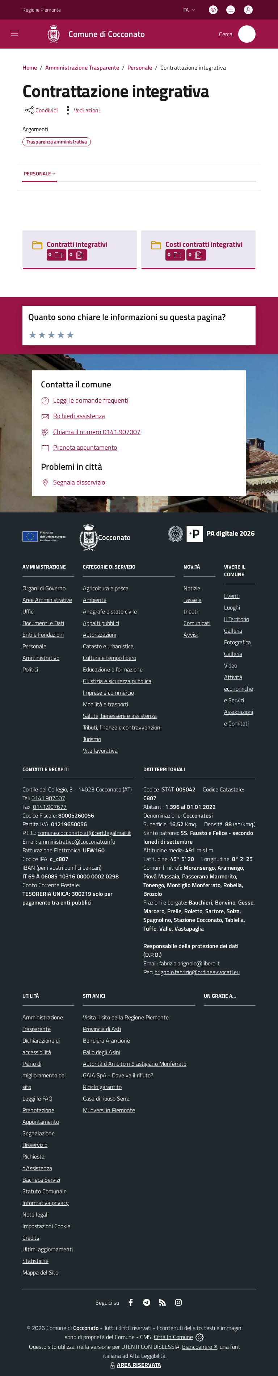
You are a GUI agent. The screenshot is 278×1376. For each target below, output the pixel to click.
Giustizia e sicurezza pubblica (117, 681)
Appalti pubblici (101, 623)
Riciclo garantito (102, 1086)
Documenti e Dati (43, 623)
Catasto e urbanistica (108, 646)
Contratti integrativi (77, 244)
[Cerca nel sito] (247, 34)
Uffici (28, 611)
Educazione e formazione (113, 669)
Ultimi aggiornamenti (47, 1249)
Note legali (35, 1214)
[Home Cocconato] (92, 34)
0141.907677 (50, 806)
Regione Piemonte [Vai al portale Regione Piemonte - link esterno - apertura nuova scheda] (41, 9)
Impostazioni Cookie (46, 1226)
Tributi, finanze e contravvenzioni (122, 727)
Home (29, 67)
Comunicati (197, 623)
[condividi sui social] (40, 110)
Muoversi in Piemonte (109, 1110)
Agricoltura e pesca (106, 588)
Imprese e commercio (108, 692)
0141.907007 (48, 798)
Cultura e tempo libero (109, 657)
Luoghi (232, 607)
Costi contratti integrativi (204, 244)
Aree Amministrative (47, 599)
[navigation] (14, 33)
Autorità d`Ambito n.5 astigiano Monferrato (134, 1063)
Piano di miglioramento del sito (44, 1075)
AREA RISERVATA (134, 1364)
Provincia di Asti (102, 1028)
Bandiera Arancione (106, 1040)
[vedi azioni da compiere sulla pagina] (81, 110)
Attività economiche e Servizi (238, 688)
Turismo (92, 739)
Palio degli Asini (101, 1052)
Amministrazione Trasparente (82, 67)
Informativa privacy (45, 1202)
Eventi (232, 595)
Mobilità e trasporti (105, 704)
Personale (139, 67)
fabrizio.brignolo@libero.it (189, 963)
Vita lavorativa (100, 750)
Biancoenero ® (199, 1346)
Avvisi (191, 634)
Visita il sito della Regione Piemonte (126, 1017)
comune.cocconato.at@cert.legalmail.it (84, 832)
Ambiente (94, 599)
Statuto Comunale (44, 1191)
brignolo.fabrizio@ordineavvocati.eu (197, 972)
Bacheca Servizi (41, 1179)
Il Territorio (236, 619)
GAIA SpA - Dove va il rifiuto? (118, 1075)
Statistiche (35, 1260)
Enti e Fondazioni (43, 634)
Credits (30, 1237)
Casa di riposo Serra (106, 1098)
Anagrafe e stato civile (110, 611)
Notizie (192, 588)
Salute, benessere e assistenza (120, 715)
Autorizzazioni (99, 634)
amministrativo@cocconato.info (76, 841)
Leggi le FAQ (37, 1098)
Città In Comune (173, 1337)
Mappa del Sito (40, 1272)
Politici (30, 669)
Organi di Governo (44, 588)
